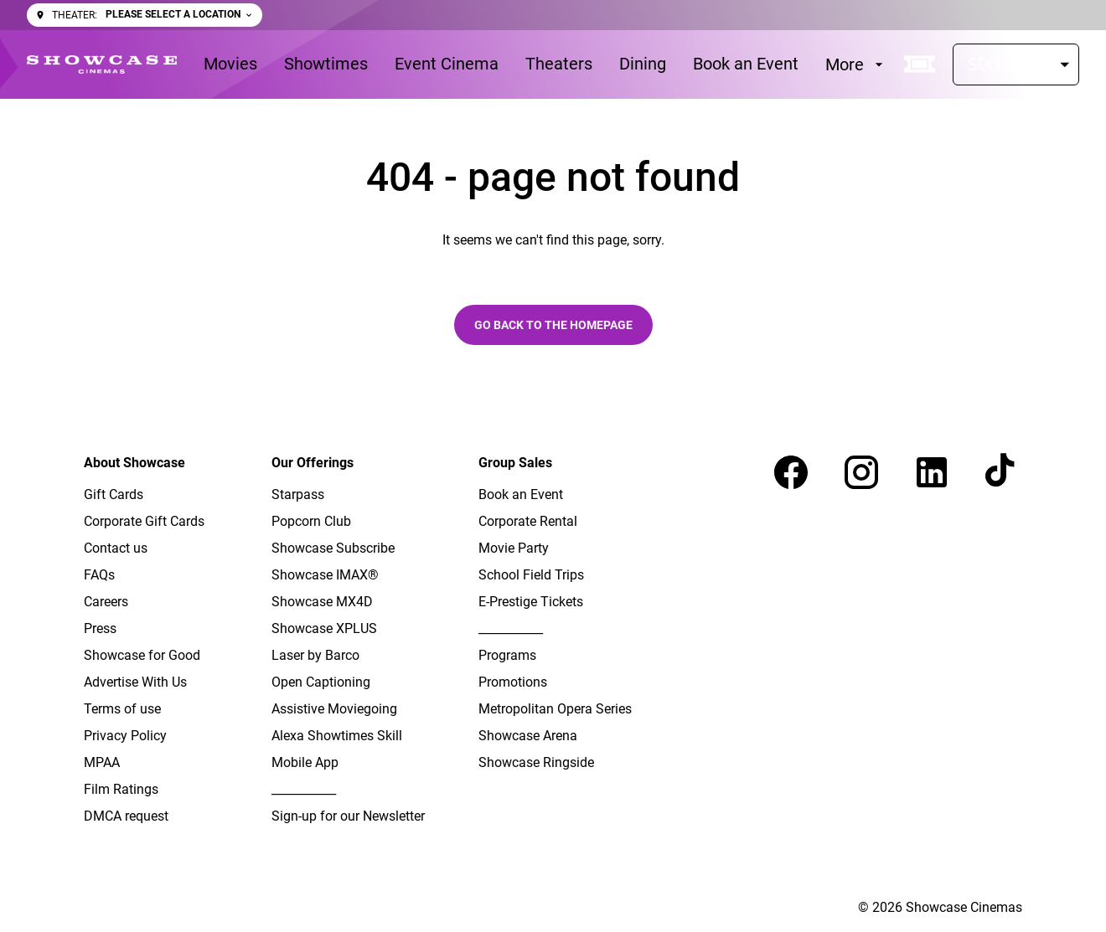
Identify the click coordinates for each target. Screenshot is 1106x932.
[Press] (100, 628)
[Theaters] (558, 64)
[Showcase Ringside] (536, 762)
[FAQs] (99, 575)
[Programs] (507, 655)
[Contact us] (115, 548)
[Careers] (106, 602)
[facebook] (791, 472)
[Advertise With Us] (135, 682)
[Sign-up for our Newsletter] (348, 816)
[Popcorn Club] (311, 521)
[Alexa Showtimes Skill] (336, 736)
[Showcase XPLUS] (324, 628)
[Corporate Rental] (527, 521)
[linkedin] (932, 472)
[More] (856, 64)
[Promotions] (512, 682)
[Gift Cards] (113, 494)
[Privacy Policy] (125, 736)
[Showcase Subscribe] (333, 548)
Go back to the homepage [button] (553, 325)
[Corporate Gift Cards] (144, 521)
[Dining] (642, 64)
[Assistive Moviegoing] (334, 709)
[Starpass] (1016, 64)
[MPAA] (102, 762)
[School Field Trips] (531, 575)
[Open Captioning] (320, 682)
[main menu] (545, 64)
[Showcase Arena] (527, 736)
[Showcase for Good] (142, 655)
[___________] (303, 789)
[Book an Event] (745, 64)
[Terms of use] (122, 709)
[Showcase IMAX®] (325, 575)
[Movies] (230, 64)
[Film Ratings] (121, 789)
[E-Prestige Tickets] (530, 602)
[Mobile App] (305, 762)
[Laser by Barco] (315, 655)
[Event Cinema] (447, 64)
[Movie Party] (513, 548)
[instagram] (861, 472)
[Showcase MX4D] (322, 602)
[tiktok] (1002, 472)
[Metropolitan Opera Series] (555, 709)
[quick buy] (920, 64)
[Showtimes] (326, 64)
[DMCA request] (126, 816)
